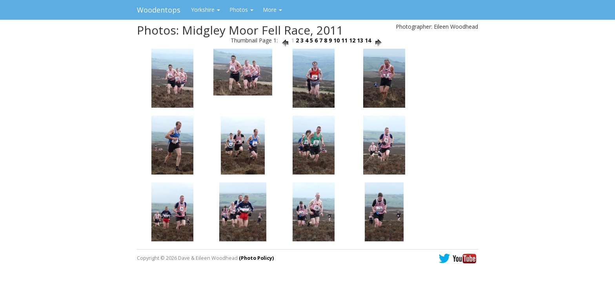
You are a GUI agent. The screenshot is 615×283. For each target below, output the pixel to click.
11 (344, 40)
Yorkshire (205, 9)
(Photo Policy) (256, 258)
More (272, 9)
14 (368, 40)
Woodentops (158, 10)
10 (336, 40)
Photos (241, 9)
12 (352, 40)
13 (360, 40)
